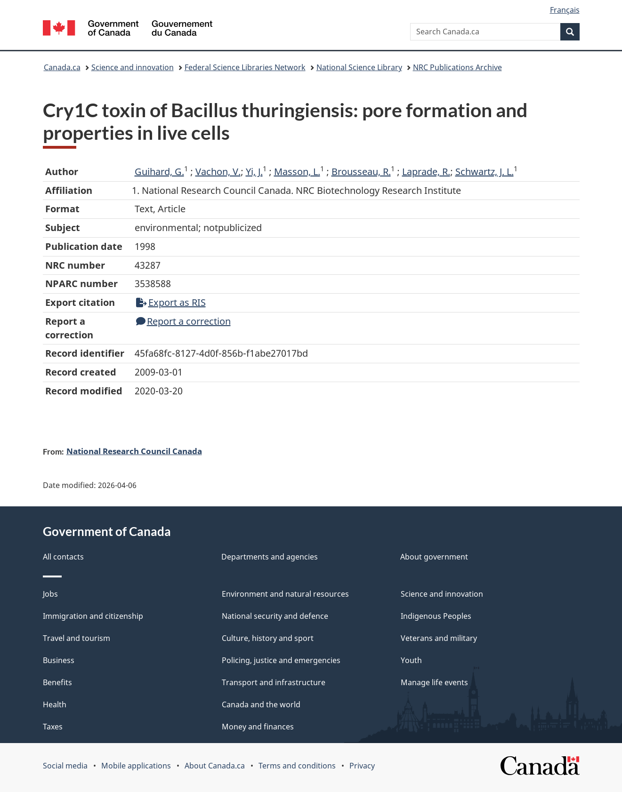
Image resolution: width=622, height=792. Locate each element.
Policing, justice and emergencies (281, 660)
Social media (65, 765)
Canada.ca (62, 67)
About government (434, 557)
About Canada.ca (215, 765)
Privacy (362, 765)
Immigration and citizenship (93, 616)
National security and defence (275, 616)
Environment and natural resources (285, 594)
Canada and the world (261, 704)
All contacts (63, 557)
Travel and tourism (76, 638)
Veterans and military (439, 638)
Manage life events (434, 682)
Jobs (50, 594)
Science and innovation (132, 67)
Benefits (57, 682)
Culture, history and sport (268, 638)
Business (58, 660)
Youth (411, 660)
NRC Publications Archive (457, 67)
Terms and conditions (297, 765)
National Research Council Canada (134, 450)
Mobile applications (136, 765)
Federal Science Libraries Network (245, 67)
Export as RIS (171, 302)
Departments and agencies (269, 557)
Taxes (53, 726)
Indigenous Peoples (436, 616)
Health (54, 704)
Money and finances (258, 726)
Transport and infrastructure (273, 682)
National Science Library (359, 67)
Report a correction (183, 321)
